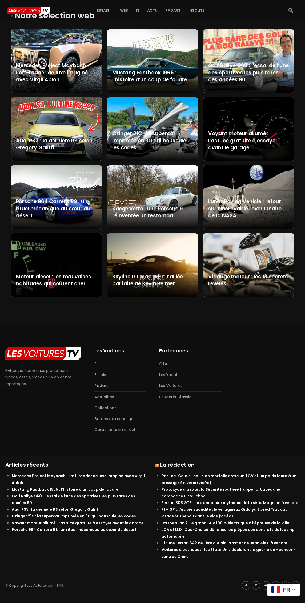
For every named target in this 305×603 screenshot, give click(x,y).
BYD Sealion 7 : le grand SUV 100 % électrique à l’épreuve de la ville (225, 523)
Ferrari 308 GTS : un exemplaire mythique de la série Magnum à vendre (230, 502)
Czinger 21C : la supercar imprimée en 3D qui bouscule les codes (74, 516)
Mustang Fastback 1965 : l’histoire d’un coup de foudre (65, 489)
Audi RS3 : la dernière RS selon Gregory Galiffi (55, 509)
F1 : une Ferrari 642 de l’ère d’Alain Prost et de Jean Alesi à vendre (224, 543)
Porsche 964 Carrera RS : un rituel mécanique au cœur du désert (74, 529)
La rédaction (177, 465)
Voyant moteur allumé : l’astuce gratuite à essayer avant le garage (78, 523)
